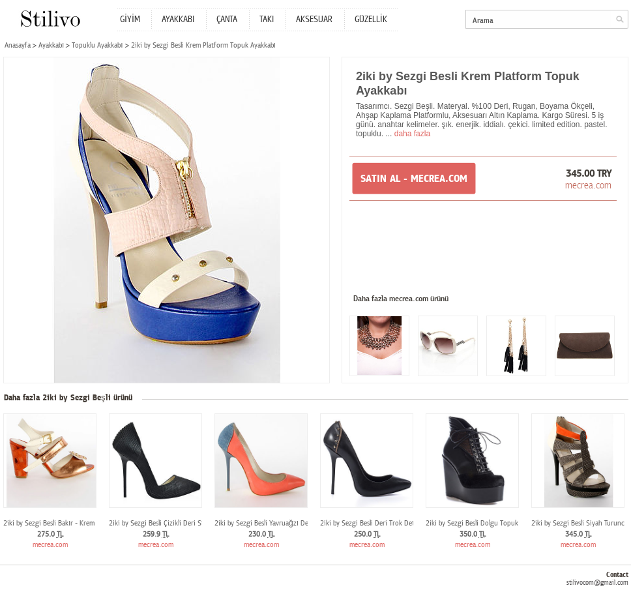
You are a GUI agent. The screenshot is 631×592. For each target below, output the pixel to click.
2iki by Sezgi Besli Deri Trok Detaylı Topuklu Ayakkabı (399, 523)
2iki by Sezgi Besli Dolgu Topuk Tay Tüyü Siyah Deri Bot (508, 523)
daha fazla (412, 133)
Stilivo (50, 18)
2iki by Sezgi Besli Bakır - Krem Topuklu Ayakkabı (75, 523)
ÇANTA (226, 19)
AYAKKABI (178, 19)
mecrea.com (588, 185)
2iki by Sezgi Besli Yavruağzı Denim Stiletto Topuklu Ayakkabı (305, 523)
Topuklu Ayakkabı (97, 45)
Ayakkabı (51, 45)
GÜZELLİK (371, 19)
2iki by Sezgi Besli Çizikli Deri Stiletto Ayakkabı (178, 523)
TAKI (266, 19)
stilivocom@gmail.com (597, 582)
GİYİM (130, 19)
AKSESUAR (314, 19)
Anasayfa (18, 45)
